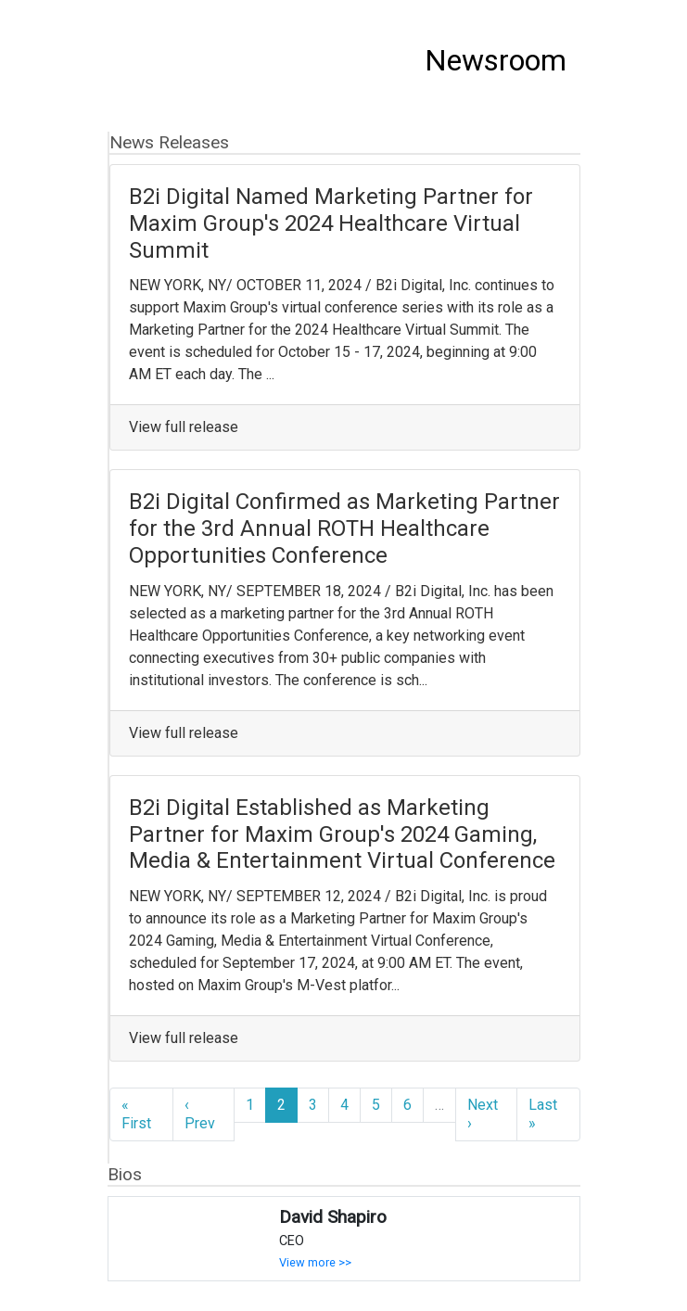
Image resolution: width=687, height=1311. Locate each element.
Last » (542, 1114)
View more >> (315, 1262)
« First (136, 1114)
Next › (482, 1114)
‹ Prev (199, 1114)
